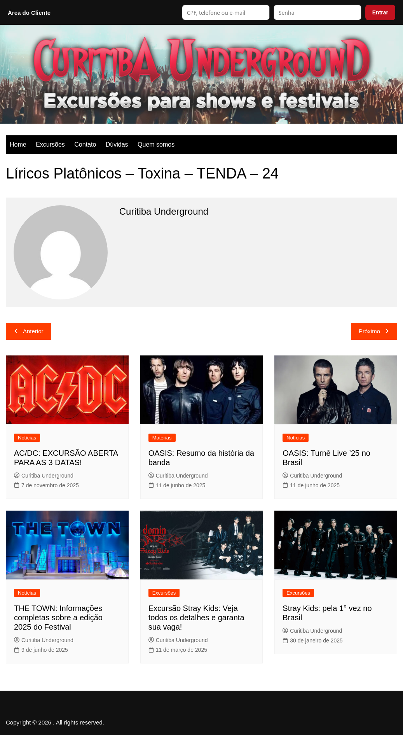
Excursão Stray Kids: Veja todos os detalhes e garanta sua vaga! (196, 617)
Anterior (29, 331)
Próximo (374, 331)
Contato (85, 144)
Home (18, 144)
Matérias (162, 438)
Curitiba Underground (43, 475)
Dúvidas (117, 144)
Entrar (380, 12)
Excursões (50, 144)
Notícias (27, 438)
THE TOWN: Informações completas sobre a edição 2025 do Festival (58, 617)
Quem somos (156, 144)
